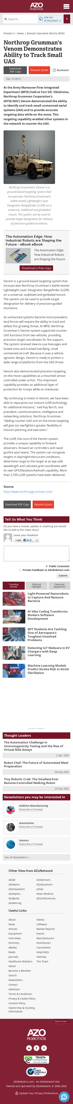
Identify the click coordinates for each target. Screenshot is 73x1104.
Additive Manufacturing (33, 805)
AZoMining (15, 903)
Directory (14, 943)
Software (41, 924)
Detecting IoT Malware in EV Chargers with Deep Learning (49, 651)
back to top (62, 1021)
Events (40, 933)
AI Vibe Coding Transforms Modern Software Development (47, 615)
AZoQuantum (44, 884)
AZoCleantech (17, 889)
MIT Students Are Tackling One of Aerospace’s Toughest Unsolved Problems (47, 634)
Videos (40, 919)
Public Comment (59, 566)
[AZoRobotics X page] (44, 1048)
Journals (13, 956)
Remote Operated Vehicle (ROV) (45, 33)
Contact (13, 984)
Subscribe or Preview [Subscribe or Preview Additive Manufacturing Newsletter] (31, 809)
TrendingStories (13, 585)
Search (13, 975)
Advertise (14, 989)
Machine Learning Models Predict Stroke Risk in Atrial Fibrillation (48, 669)
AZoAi (39, 889)
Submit (63, 575)
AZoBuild (14, 898)
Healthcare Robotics (20, 961)
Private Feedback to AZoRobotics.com (46, 570)
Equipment (15, 933)
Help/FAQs (42, 952)
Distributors (43, 943)
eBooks (13, 947)
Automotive (26, 823)
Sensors (24, 840)
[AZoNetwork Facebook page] (36, 1048)
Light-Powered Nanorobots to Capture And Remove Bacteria (48, 597)
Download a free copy (36, 268)
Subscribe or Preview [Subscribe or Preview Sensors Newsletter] (31, 844)
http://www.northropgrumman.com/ (28, 492)
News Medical (44, 893)
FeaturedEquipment (59, 585)
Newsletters (16, 980)
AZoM (12, 879)
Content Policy (17, 1003)
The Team (42, 961)
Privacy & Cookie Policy (22, 998)
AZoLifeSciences (46, 898)
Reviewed (63, 70)
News (20, 33)
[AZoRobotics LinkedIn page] (29, 1048)
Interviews (15, 938)
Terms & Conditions (20, 994)
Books (12, 952)
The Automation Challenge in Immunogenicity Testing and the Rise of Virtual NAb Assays (33, 746)
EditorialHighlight (36, 585)
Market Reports (45, 929)
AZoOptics (15, 893)
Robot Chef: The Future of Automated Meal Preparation (36, 764)
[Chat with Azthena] (64, 1096)
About (12, 919)
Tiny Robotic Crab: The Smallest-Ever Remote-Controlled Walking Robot (31, 781)
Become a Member (20, 970)
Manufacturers (45, 938)
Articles (13, 929)
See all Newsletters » (16, 857)
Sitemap (41, 956)
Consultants (43, 947)
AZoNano (14, 884)
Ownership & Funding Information (22, 1009)
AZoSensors (43, 879)
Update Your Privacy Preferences (36, 1093)
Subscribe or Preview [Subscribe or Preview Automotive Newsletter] (31, 826)
